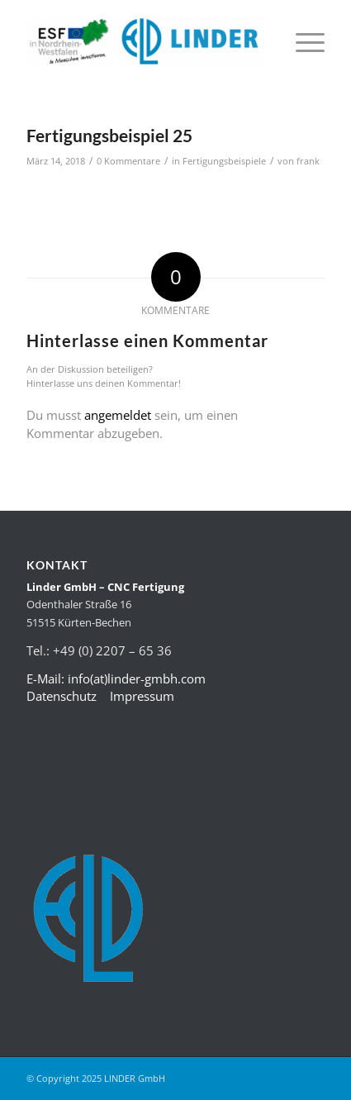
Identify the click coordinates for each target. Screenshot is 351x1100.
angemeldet (117, 415)
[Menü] (302, 41)
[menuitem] (302, 41)
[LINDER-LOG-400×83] (145, 41)
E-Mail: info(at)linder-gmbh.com (116, 678)
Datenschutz (61, 696)
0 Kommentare (128, 161)
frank (308, 161)
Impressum (142, 696)
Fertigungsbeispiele (224, 161)
